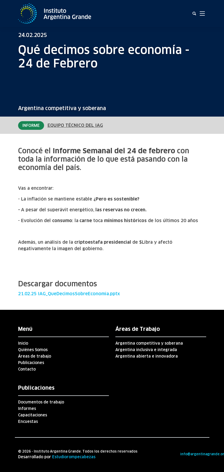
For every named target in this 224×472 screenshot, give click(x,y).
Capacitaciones (32, 415)
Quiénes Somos (33, 350)
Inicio (23, 343)
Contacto (27, 369)
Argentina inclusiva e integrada (146, 350)
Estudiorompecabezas (73, 457)
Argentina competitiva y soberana (62, 108)
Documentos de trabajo (41, 402)
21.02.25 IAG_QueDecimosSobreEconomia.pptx (69, 293)
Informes (27, 408)
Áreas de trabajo (34, 356)
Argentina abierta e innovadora (146, 356)
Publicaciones (31, 363)
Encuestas (28, 421)
